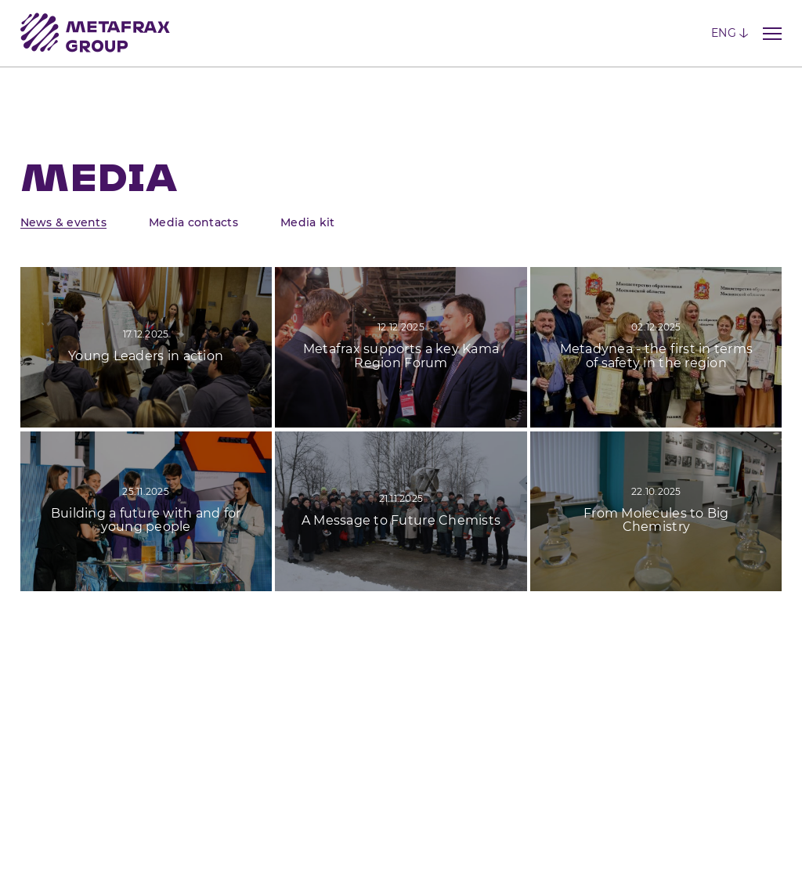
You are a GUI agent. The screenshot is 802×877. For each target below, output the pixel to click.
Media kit (307, 222)
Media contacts (193, 222)
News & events (63, 222)
